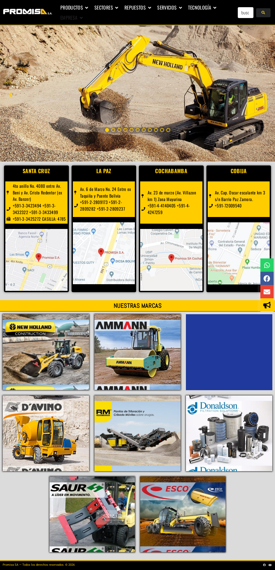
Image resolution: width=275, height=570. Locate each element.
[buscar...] (245, 12)
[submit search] (263, 12)
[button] (75, 8)
